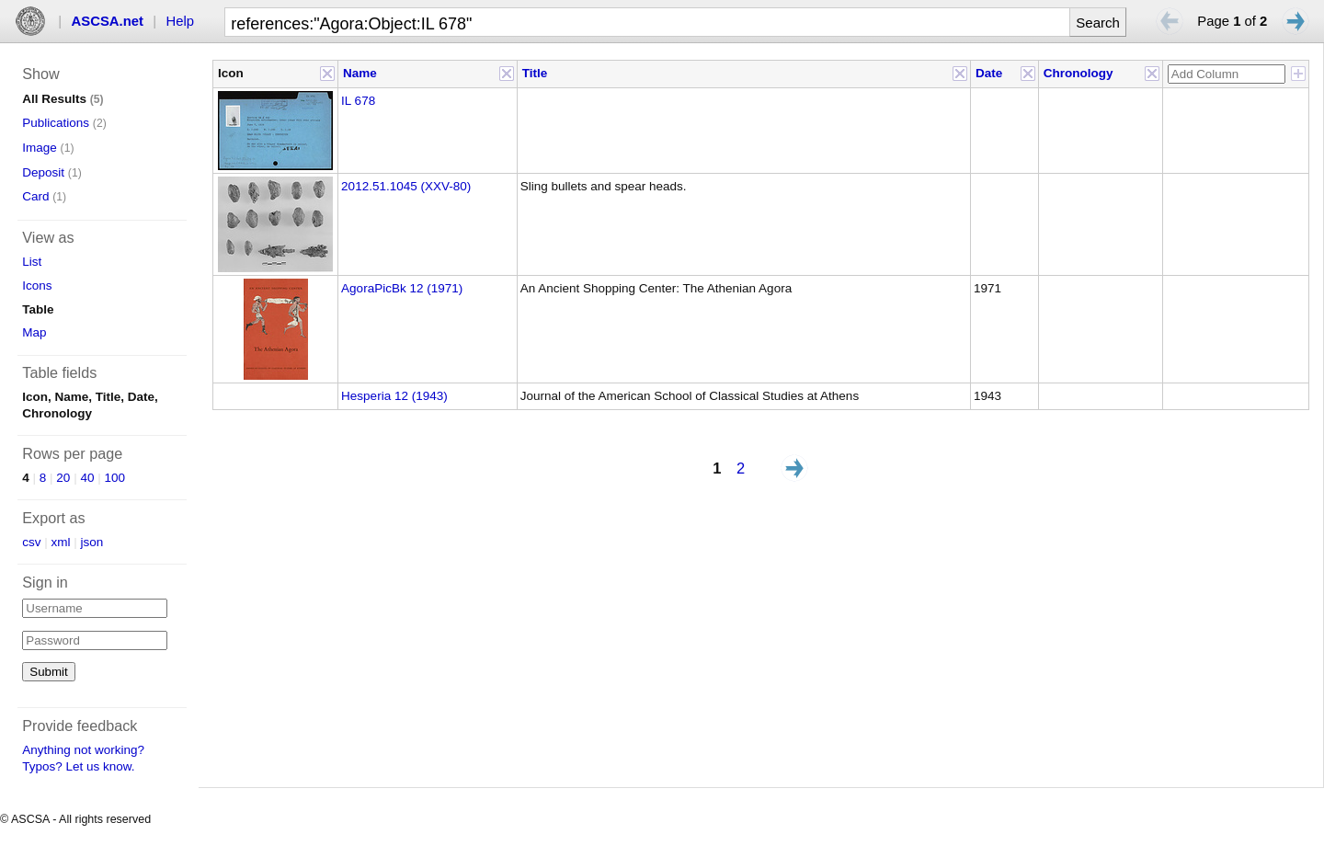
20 (63, 478)
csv (31, 542)
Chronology (1078, 73)
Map (34, 332)
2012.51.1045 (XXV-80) (406, 186)
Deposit (43, 172)
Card (35, 196)
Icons (36, 285)
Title (535, 73)
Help (180, 21)
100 (114, 478)
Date (989, 73)
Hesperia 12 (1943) (394, 396)
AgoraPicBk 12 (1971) (401, 288)
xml (61, 542)
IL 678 (358, 101)
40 (87, 478)
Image (39, 147)
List (31, 262)
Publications (55, 123)
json (92, 542)
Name (360, 73)
